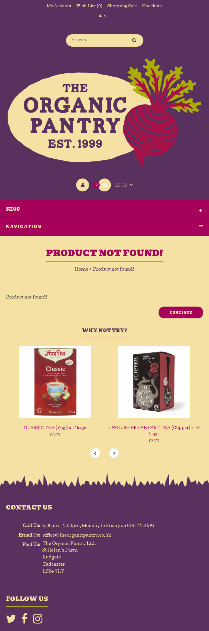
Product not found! (113, 270)
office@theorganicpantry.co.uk (76, 536)
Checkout (152, 6)
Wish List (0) (89, 6)
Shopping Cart (122, 6)
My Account (59, 6)
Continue (181, 312)
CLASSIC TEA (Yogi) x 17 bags (55, 428)
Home (82, 270)
